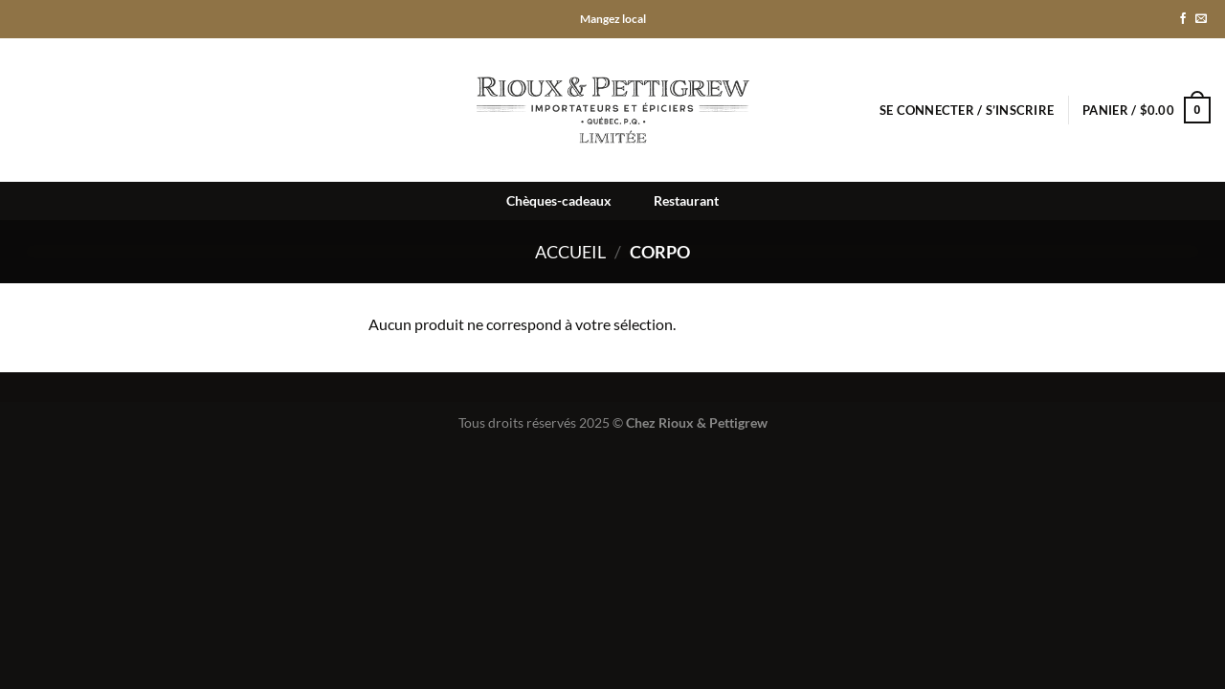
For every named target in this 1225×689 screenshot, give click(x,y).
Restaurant (686, 200)
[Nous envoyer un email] (1201, 19)
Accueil (570, 251)
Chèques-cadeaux (559, 200)
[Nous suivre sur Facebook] (1183, 19)
